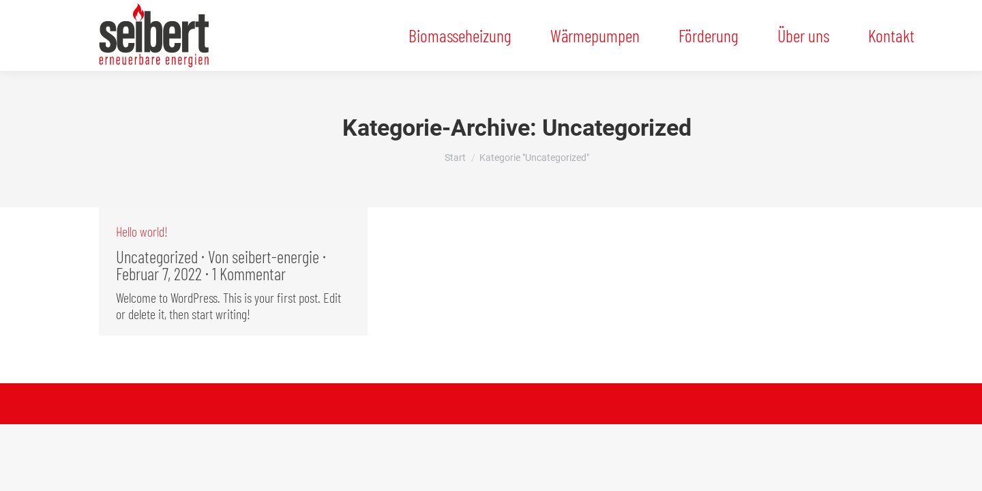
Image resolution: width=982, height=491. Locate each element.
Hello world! (142, 231)
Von (263, 256)
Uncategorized (157, 256)
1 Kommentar (249, 273)
